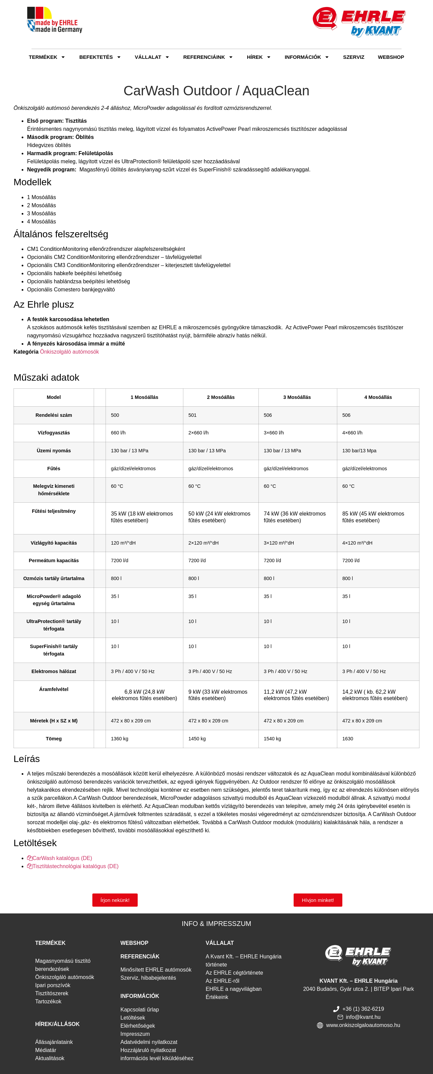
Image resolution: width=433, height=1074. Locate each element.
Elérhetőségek (137, 1026)
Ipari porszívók (52, 985)
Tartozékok (48, 1001)
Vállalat (152, 57)
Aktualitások (49, 1058)
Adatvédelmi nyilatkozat (148, 1042)
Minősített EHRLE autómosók (155, 970)
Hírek (259, 57)
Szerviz (353, 57)
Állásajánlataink (54, 1042)
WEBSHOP (134, 943)
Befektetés (100, 57)
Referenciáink (208, 57)
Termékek (47, 57)
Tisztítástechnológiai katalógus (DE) (73, 866)
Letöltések (132, 1018)
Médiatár (45, 1050)
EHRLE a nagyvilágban (233, 989)
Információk (307, 57)
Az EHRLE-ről (223, 981)
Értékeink (217, 997)
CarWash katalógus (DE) (59, 858)
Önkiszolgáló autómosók (69, 352)
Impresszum (135, 1034)
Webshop (391, 57)
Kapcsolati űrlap (139, 1009)
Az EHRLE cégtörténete (234, 973)
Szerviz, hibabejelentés (148, 978)
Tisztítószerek (51, 993)
